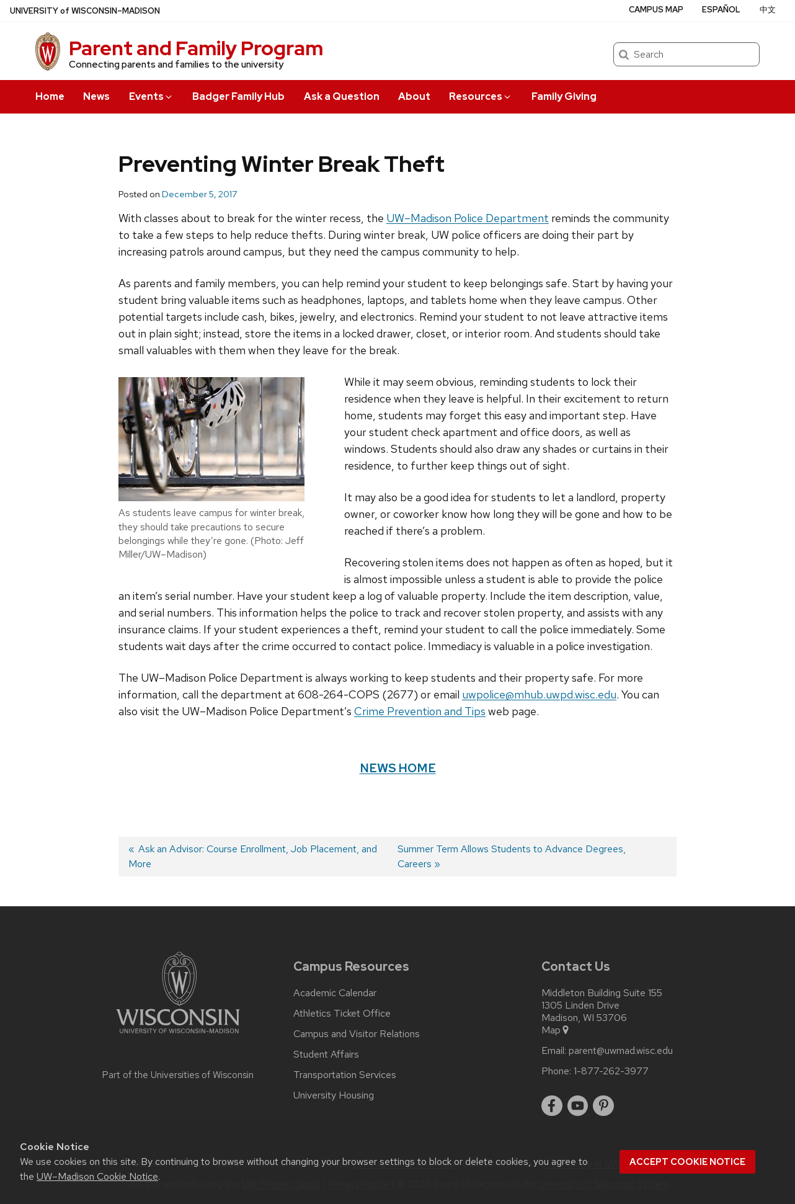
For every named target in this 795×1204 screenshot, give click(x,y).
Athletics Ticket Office (342, 1013)
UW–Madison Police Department (467, 218)
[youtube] (577, 1106)
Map (556, 1030)
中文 (768, 9)
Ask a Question (342, 96)
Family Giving (564, 96)
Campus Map (656, 9)
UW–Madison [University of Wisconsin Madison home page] (85, 11)
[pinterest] (603, 1106)
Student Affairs (326, 1054)
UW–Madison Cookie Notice (97, 1176)
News (96, 96)
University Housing (333, 1095)
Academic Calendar (334, 993)
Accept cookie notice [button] (687, 1162)
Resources (480, 96)
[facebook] (551, 1106)
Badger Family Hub (238, 96)
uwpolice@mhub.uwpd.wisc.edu (539, 694)
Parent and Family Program (196, 48)
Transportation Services (344, 1075)
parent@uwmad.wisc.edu (621, 1051)
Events (151, 96)
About (414, 96)
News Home (398, 768)
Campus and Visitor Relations (356, 1034)
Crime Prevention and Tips (420, 711)
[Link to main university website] (178, 1035)
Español (721, 9)
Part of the (178, 1075)
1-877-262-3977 (611, 1071)
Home (49, 96)
